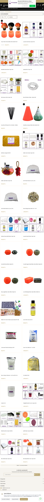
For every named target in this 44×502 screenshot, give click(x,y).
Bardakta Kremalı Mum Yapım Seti (7, 69)
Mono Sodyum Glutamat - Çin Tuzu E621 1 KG (9, 375)
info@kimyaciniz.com (5, 487)
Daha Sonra (25, 5)
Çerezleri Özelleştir (6, 499)
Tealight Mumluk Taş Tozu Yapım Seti (29, 403)
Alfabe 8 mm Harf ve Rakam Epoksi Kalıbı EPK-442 (10, 319)
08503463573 (4, 489)
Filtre (3, 17)
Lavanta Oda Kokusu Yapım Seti (29, 41)
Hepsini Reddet (15, 499)
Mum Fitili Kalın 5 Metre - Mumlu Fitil (29, 97)
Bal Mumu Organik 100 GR (5, 152)
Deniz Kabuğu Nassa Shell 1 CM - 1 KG (30, 208)
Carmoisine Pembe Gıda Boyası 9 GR (7, 347)
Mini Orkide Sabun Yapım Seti (6, 458)
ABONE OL (37, 474)
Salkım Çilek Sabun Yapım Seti (6, 180)
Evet (32, 5)
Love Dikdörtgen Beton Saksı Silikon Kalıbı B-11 (31, 291)
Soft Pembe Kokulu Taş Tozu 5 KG (7, 208)
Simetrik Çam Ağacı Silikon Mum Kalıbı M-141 (31, 125)
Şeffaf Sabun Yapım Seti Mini (28, 430)
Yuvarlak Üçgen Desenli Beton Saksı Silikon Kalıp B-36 (32, 264)
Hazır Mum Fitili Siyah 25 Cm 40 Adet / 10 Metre (9, 125)
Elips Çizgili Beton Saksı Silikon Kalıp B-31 (8, 291)
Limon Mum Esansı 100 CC (28, 319)
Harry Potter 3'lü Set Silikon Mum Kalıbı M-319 (9, 41)
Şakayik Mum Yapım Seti (27, 69)
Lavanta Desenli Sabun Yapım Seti (29, 236)
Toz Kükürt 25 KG (26, 375)
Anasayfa (2, 11)
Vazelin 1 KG (3, 403)
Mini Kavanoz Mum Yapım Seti (6, 97)
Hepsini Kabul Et (24, 499)
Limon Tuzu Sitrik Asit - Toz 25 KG (29, 347)
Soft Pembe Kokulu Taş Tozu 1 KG (29, 180)
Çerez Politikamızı (28, 496)
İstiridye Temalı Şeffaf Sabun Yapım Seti (8, 236)
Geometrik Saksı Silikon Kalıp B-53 (7, 264)
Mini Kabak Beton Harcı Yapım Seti (29, 458)
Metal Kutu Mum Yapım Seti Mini (7, 430)
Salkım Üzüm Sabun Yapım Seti (28, 152)
